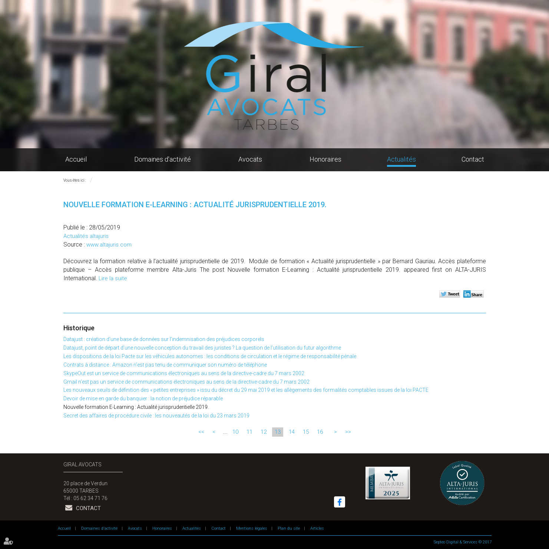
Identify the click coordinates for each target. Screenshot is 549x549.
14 (292, 432)
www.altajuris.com (109, 244)
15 (306, 432)
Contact (473, 159)
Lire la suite (113, 278)
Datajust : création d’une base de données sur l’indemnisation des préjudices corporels (163, 339)
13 (278, 432)
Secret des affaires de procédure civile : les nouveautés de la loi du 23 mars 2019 (156, 416)
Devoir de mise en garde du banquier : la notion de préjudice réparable (143, 398)
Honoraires (325, 159)
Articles (317, 528)
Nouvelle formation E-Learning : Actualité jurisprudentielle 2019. (136, 407)
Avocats (250, 159)
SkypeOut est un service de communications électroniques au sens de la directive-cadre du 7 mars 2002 (183, 373)
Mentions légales (251, 528)
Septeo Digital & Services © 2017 (463, 542)
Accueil (76, 159)
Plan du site (289, 528)
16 (320, 432)
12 (264, 432)
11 (249, 432)
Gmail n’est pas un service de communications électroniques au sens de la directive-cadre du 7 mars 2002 (186, 382)
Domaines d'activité (162, 159)
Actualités (401, 159)
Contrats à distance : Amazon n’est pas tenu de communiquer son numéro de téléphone (165, 365)
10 (235, 432)
